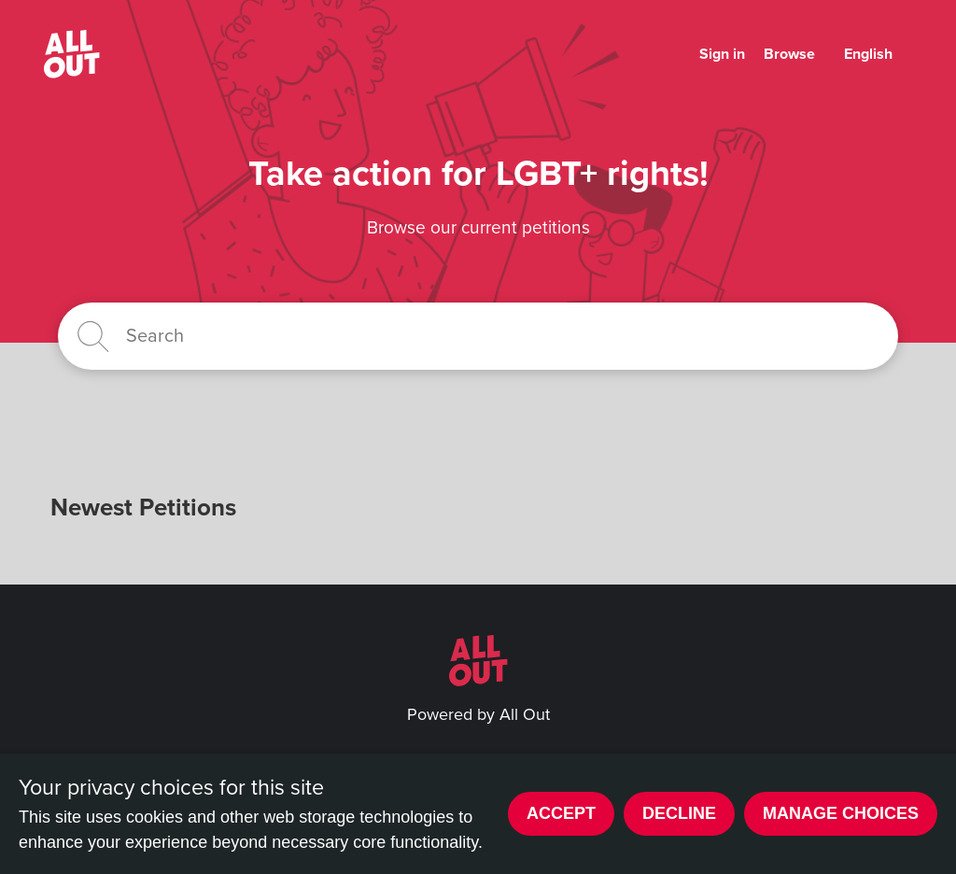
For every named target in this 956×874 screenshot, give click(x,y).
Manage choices (841, 813)
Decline (679, 813)
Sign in (722, 54)
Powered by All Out (478, 714)
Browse (789, 54)
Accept (561, 813)
